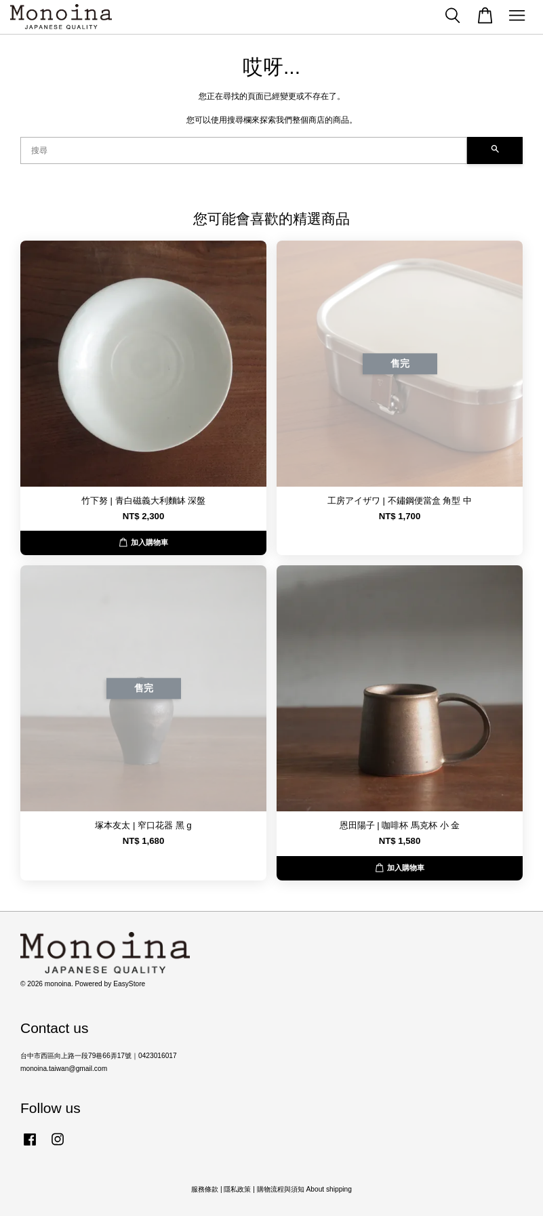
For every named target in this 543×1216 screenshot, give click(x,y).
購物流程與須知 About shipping (304, 1189)
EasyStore (129, 984)
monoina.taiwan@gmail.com (63, 1068)
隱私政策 (237, 1189)
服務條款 (204, 1189)
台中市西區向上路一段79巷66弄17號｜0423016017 (98, 1055)
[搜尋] (243, 150)
